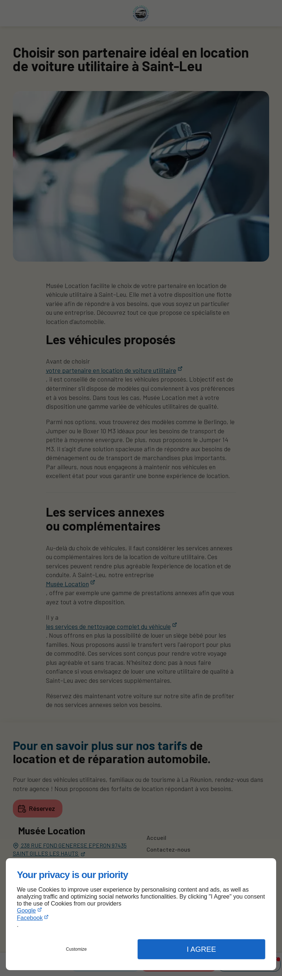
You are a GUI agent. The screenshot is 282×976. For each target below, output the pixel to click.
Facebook (30, 918)
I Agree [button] (201, 949)
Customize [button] (76, 949)
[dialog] (141, 914)
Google (26, 910)
